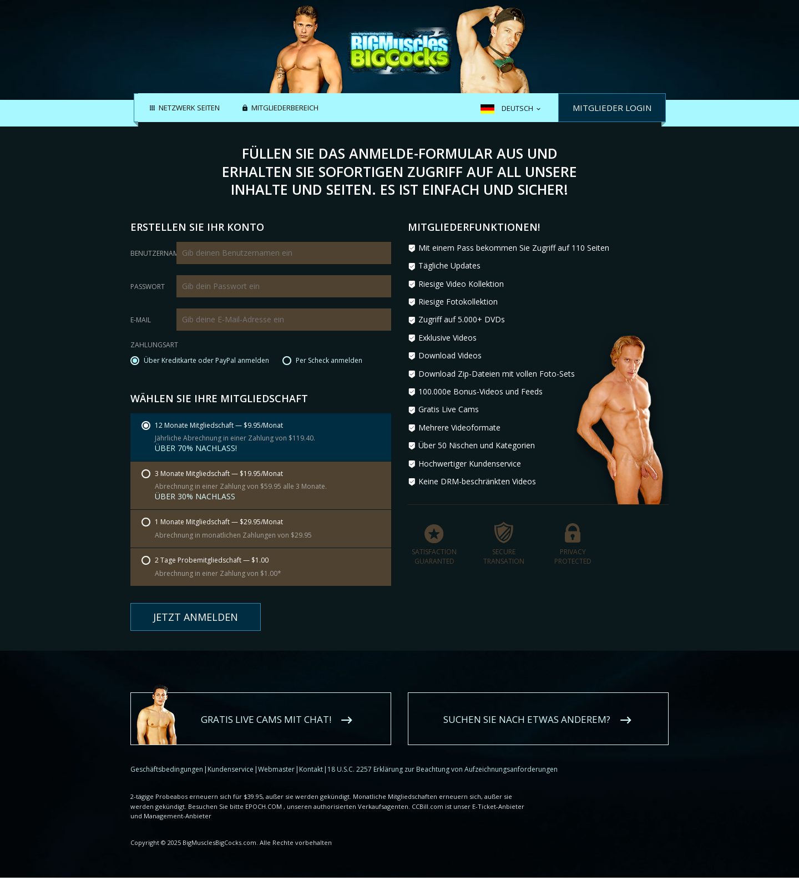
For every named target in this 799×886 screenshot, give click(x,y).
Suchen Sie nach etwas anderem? (526, 719)
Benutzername (156, 253)
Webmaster (276, 769)
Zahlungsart (154, 346)
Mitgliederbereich (284, 108)
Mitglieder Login (612, 107)
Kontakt (311, 769)
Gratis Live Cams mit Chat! (266, 719)
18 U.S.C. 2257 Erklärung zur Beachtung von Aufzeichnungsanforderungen (442, 769)
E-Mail (140, 320)
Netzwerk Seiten (189, 108)
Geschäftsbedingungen (166, 769)
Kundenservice (231, 769)
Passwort (147, 286)
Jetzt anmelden (195, 617)
